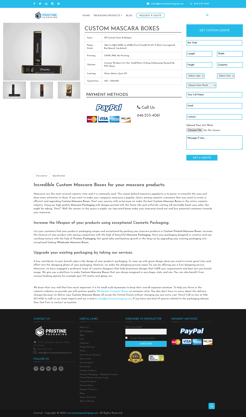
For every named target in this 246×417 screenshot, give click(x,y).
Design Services (87, 347)
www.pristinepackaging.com (82, 413)
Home (86, 15)
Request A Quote (150, 15)
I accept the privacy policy (140, 338)
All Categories (86, 331)
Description (41, 176)
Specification (59, 176)
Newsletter (85, 366)
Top (212, 405)
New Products (87, 363)
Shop (82, 393)
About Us (84, 327)
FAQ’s (83, 351)
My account (85, 359)
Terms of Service (88, 397)
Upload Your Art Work (199, 125)
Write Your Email (133, 327)
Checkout (84, 343)
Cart (82, 339)
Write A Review (87, 401)
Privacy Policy (86, 385)
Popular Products (88, 370)
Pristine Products (88, 381)
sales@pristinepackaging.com (114, 298)
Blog (129, 15)
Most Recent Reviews (90, 355)
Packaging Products (108, 15)
